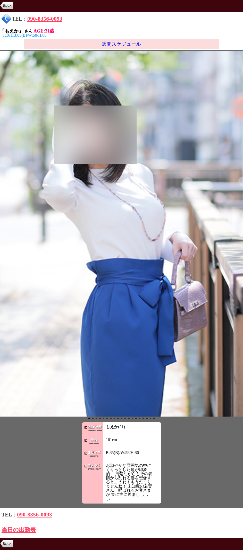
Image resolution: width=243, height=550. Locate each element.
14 (136, 418)
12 (129, 418)
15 (139, 418)
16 (143, 418)
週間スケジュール (121, 44)
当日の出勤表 (19, 530)
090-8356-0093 (44, 18)
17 (147, 418)
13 (132, 418)
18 (150, 418)
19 (154, 418)
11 (125, 418)
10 (121, 418)
